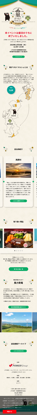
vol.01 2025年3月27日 (18, 354)
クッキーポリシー (8, 407)
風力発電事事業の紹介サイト (18, 309)
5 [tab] (22, 251)
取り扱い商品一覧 (18, 270)
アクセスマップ (18, 57)
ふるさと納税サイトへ (18, 202)
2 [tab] (16, 251)
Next (32, 182)
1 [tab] (14, 251)
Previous (4, 182)
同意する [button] (9, 411)
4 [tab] (20, 251)
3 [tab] (18, 251)
